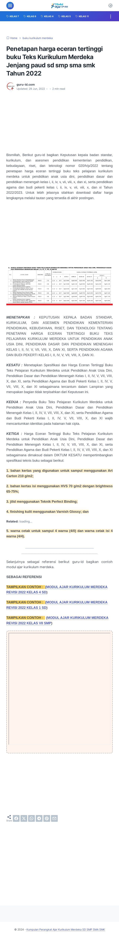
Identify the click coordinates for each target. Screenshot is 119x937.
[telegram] (39, 818)
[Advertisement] (59, 121)
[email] (54, 818)
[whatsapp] (31, 818)
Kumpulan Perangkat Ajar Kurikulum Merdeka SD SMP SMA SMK (65, 929)
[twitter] (23, 818)
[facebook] (16, 818)
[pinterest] (46, 818)
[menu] (10, 5)
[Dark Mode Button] (110, 5)
